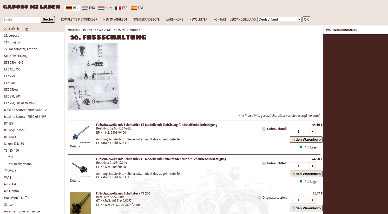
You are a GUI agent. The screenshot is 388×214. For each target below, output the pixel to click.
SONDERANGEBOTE (146, 19)
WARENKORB (174, 19)
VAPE (7, 177)
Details (75, 146)
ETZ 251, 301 (12, 96)
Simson (9, 204)
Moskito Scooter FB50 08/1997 (25, 117)
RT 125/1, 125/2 (14, 130)
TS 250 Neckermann (18, 164)
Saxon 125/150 (14, 144)
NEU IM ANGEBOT (115, 19)
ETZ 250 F (10, 83)
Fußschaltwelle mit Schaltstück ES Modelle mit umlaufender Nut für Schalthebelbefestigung (161, 159)
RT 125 (8, 123)
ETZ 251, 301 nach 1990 (19, 103)
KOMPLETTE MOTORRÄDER (79, 19)
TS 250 (8, 157)
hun (104, 8)
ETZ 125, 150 (12, 69)
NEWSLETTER (198, 19)
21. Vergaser (12, 35)
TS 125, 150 (11, 150)
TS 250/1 (10, 171)
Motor (134, 30)
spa (137, 8)
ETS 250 (121, 30)
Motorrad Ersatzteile (82, 30)
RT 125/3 (10, 137)
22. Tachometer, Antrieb (20, 49)
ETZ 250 (9, 76)
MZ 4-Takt (11, 184)
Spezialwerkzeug (16, 56)
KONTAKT (220, 19)
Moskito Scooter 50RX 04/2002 (25, 110)
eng (88, 8)
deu (72, 8)
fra (121, 8)
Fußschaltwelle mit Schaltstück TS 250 (123, 193)
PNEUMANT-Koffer (16, 198)
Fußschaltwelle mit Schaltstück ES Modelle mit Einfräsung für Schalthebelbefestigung (156, 125)
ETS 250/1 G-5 (13, 62)
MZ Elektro (11, 191)
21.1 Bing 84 (12, 42)
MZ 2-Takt (106, 30)
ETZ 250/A (11, 90)
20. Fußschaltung (16, 29)
